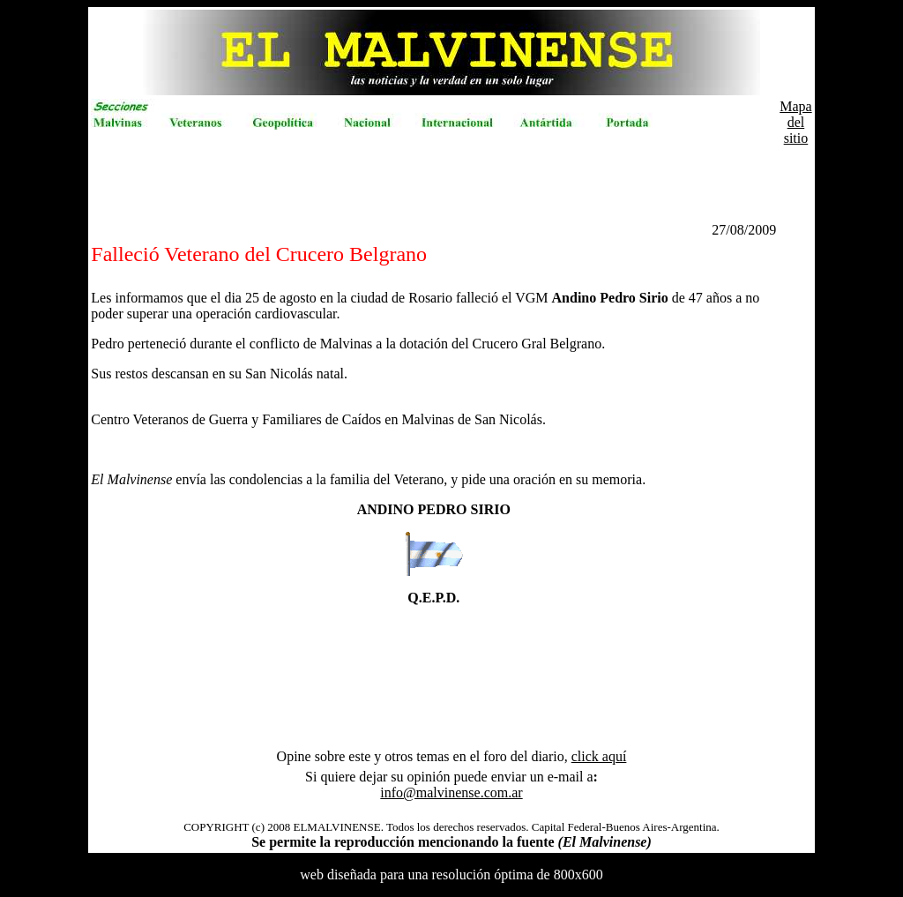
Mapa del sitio (795, 122)
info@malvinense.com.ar (451, 792)
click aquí (599, 756)
